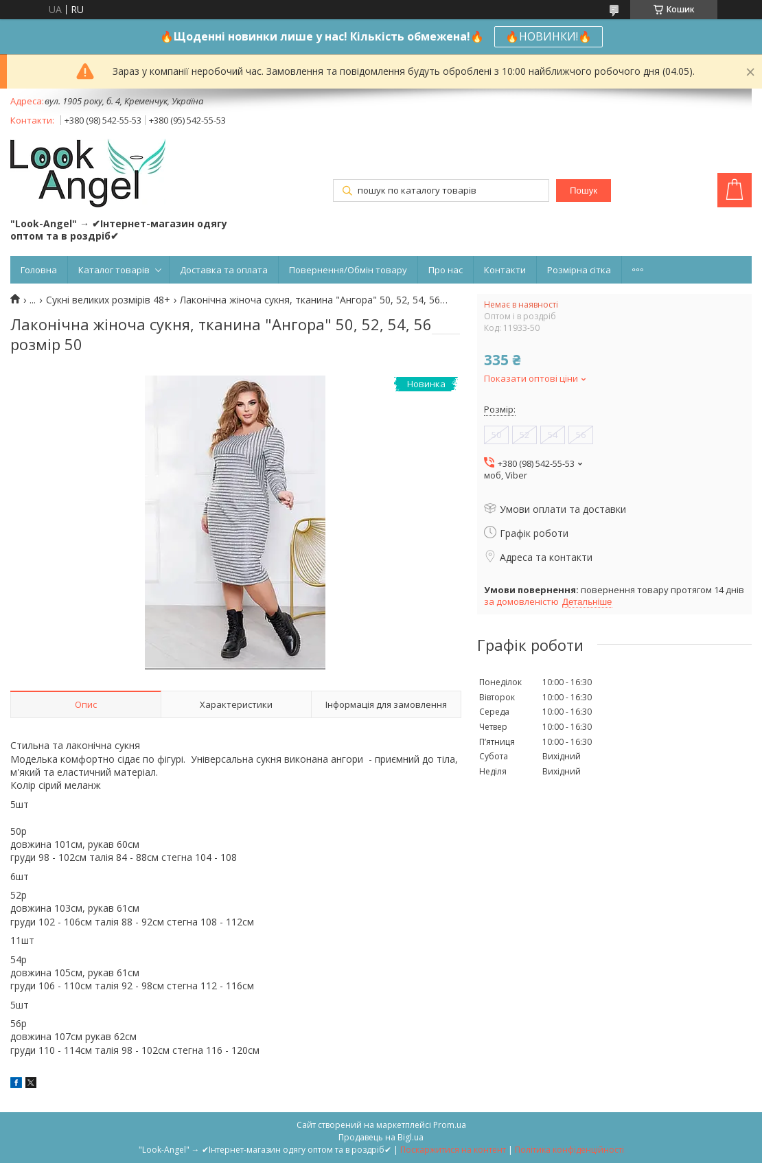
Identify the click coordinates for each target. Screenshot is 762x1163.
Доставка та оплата (224, 270)
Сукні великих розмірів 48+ (108, 300)
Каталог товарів (114, 270)
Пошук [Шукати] (583, 190)
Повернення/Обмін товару (348, 270)
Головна (39, 270)
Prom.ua (449, 1125)
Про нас (445, 270)
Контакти (505, 270)
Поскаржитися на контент (453, 1149)
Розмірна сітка (579, 270)
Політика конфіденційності (569, 1149)
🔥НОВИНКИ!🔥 (548, 36)
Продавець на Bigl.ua (381, 1137)
